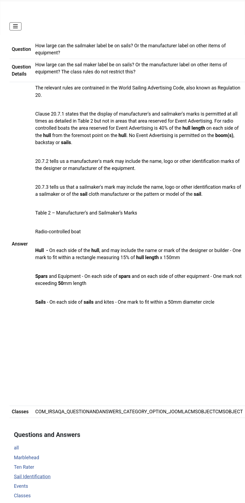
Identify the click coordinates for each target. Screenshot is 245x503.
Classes (22, 495)
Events (21, 486)
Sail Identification (32, 476)
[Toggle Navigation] (15, 26)
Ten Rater (24, 467)
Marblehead (26, 457)
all (16, 448)
